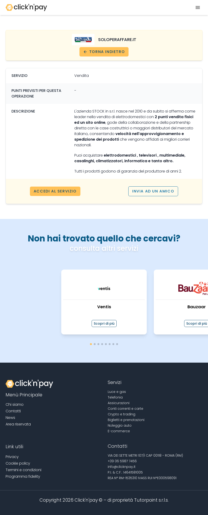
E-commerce (119, 431)
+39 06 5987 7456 (122, 461)
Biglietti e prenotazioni (126, 419)
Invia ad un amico (153, 191)
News (10, 417)
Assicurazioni (118, 403)
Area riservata (18, 424)
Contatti (13, 411)
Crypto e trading (121, 414)
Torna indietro (104, 51)
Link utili (14, 446)
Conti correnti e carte (125, 408)
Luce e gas (117, 391)
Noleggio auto (120, 425)
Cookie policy (18, 463)
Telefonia (115, 397)
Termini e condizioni (23, 470)
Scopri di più (104, 323)
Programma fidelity (23, 476)
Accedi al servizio (55, 191)
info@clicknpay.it (122, 466)
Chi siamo (15, 404)
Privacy (12, 456)
